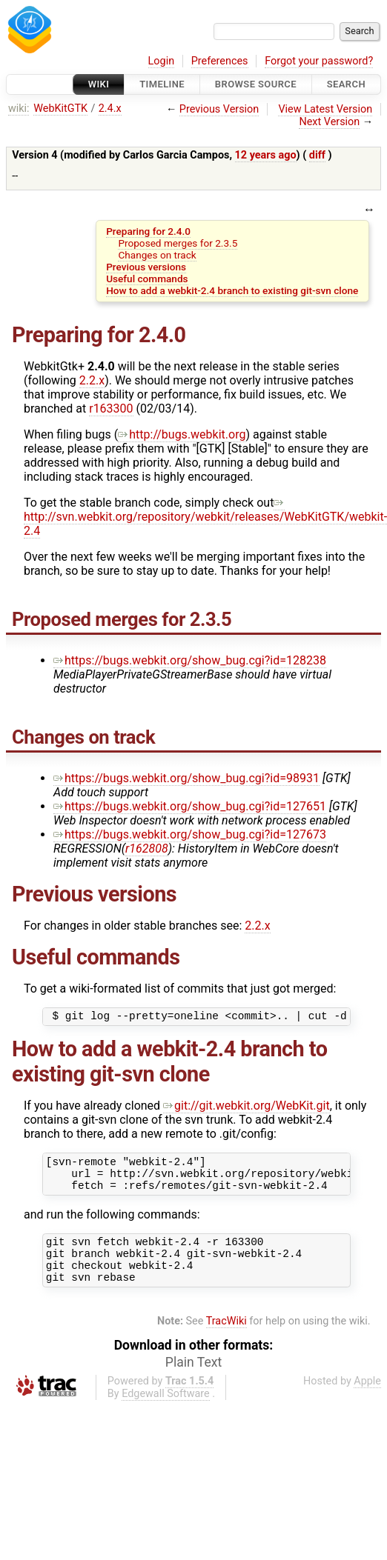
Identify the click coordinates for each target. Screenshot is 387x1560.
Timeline (162, 84)
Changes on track (157, 255)
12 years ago (266, 155)
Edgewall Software (166, 1411)
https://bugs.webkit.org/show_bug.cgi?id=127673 (189, 834)
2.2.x (92, 380)
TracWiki (226, 1339)
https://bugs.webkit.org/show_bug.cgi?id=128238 (189, 660)
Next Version (329, 122)
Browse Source (256, 84)
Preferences (219, 61)
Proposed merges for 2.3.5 (177, 243)
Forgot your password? (319, 61)
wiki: (19, 108)
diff (317, 155)
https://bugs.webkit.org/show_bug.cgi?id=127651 (189, 806)
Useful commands (147, 278)
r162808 (146, 848)
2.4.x (110, 108)
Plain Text (193, 1380)
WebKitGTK (60, 108)
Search (346, 84)
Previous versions (146, 267)
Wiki (99, 84)
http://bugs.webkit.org (181, 434)
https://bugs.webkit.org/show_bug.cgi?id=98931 (186, 778)
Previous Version (219, 109)
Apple (367, 1399)
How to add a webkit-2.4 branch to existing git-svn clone (232, 290)
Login (161, 61)
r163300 (111, 408)
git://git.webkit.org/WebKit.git (246, 1108)
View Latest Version (325, 109)
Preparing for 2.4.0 (148, 231)
